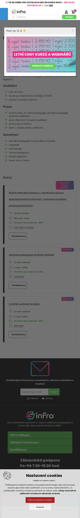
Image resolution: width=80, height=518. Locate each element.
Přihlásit (66, 12)
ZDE (51, 5)
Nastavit (40, 507)
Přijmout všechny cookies (40, 500)
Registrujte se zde (59, 12)
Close (73, 30)
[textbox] (36, 17)
